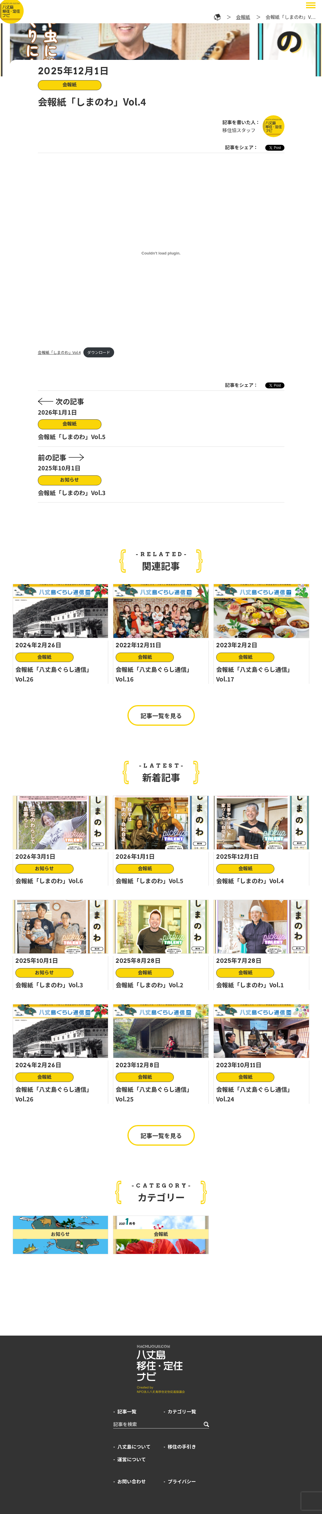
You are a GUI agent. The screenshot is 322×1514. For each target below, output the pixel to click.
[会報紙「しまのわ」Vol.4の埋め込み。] (161, 253)
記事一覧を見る (161, 715)
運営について (131, 1459)
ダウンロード (98, 352)
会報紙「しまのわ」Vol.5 (72, 436)
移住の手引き (182, 1446)
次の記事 (61, 401)
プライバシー (182, 1481)
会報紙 (243, 16)
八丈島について (134, 1446)
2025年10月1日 (59, 468)
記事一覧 (126, 1411)
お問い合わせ (131, 1481)
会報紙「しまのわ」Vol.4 (59, 352)
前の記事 (61, 457)
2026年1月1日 (57, 412)
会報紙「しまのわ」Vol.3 (72, 492)
